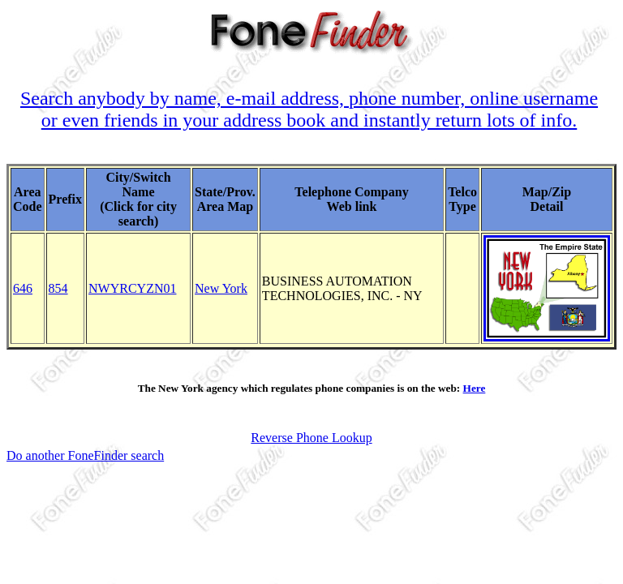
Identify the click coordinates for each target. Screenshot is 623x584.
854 (58, 288)
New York (221, 288)
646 (22, 288)
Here (474, 388)
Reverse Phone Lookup (311, 437)
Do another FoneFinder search (85, 455)
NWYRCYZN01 (132, 288)
